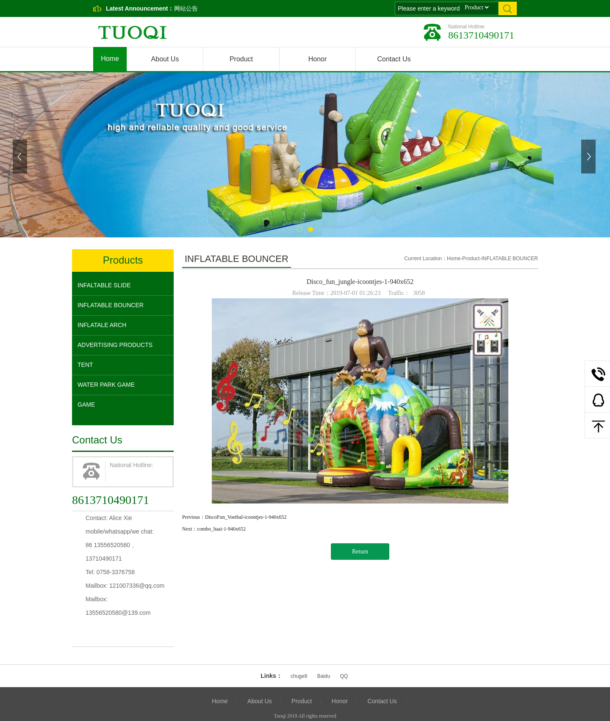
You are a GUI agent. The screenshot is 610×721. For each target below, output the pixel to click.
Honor (317, 59)
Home (110, 58)
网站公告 (186, 8)
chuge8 (299, 676)
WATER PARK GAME (106, 384)
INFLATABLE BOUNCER (111, 305)
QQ (344, 676)
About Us (165, 59)
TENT (85, 364)
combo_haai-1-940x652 (221, 529)
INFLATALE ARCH (102, 325)
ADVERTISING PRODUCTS (115, 344)
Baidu (323, 676)
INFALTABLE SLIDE (104, 285)
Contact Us (393, 59)
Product (241, 59)
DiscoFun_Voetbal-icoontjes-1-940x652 (245, 517)
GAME (86, 404)
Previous (21, 156)
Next (589, 156)
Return (360, 551)
